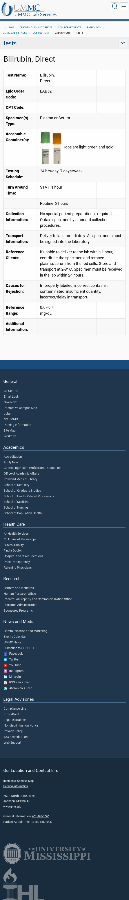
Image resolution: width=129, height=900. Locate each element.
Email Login (12, 392)
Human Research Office (20, 589)
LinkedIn (12, 672)
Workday (10, 431)
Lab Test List (41, 28)
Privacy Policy (13, 726)
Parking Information (17, 420)
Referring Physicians (18, 563)
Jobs (7, 409)
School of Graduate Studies (22, 486)
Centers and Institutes (19, 583)
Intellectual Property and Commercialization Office (38, 594)
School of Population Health (23, 508)
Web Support (12, 738)
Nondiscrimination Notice (21, 721)
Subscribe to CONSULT (19, 643)
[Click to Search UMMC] (115, 6)
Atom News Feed (18, 683)
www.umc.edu (12, 802)
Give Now (10, 397)
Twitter (11, 655)
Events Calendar (15, 632)
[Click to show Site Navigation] (124, 6)
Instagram (14, 666)
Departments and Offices (36, 22)
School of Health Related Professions (29, 491)
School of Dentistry (16, 480)
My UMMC (11, 414)
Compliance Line (15, 704)
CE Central (11, 386)
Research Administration (20, 600)
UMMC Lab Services (79, 7)
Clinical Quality (14, 540)
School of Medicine (16, 497)
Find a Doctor (13, 546)
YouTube (12, 660)
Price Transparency (17, 557)
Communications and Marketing (25, 626)
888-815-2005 (43, 817)
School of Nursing (16, 503)
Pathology (94, 22)
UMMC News (12, 637)
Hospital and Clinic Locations (23, 551)
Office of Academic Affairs (21, 469)
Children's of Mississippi (20, 534)
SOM (11, 22)
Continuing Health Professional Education (32, 463)
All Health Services (16, 529)
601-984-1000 (40, 811)
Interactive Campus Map (20, 403)
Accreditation (13, 452)
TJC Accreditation (16, 732)
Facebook (13, 649)
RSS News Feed (17, 677)
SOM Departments (69, 22)
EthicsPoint (11, 709)
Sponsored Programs (18, 606)
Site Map (10, 426)
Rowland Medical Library (20, 474)
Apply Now (11, 457)
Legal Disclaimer (15, 715)
